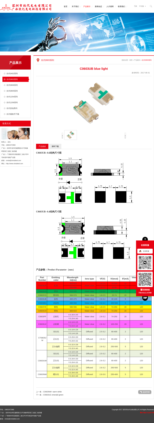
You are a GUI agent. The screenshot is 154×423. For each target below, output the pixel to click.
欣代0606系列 (12, 85)
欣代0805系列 (12, 91)
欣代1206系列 (12, 102)
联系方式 (7, 123)
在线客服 (146, 251)
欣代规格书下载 (13, 114)
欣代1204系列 (12, 97)
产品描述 (42, 146)
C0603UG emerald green (53, 395)
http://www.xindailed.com (14, 164)
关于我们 (75, 6)
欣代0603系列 (12, 79)
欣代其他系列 (12, 108)
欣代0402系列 (12, 73)
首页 (65, 6)
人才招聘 (110, 6)
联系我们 (121, 6)
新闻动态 (98, 6)
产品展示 (86, 6)
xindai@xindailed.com (13, 160)
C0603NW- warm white (52, 392)
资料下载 (55, 146)
